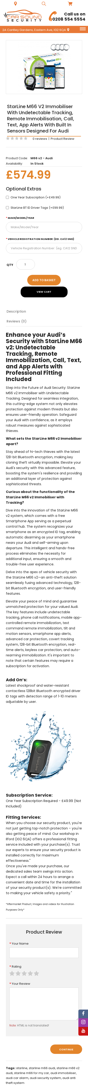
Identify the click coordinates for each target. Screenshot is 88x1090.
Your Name (20, 943)
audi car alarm (17, 1078)
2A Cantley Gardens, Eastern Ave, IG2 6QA (36, 30)
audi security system (45, 1078)
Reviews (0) (17, 321)
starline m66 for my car (31, 1073)
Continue (66, 1049)
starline (21, 1068)
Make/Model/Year (21, 218)
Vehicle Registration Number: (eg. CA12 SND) (41, 239)
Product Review (62, 138)
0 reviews (40, 138)
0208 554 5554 (67, 16)
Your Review (21, 983)
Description (16, 311)
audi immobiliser (63, 1073)
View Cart (44, 292)
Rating (16, 966)
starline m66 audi (42, 1068)
